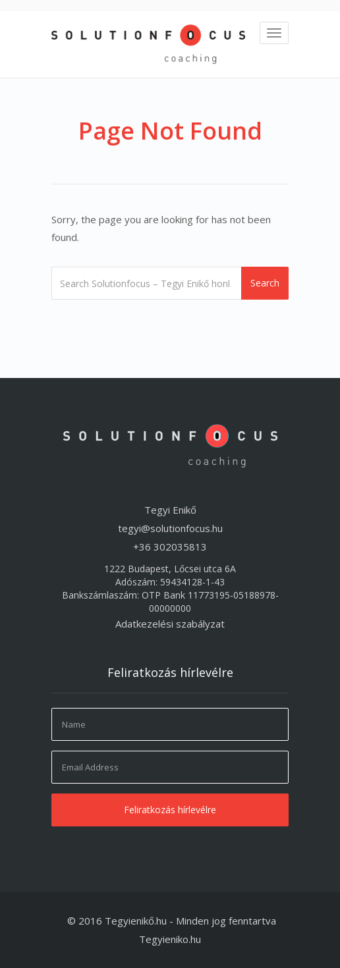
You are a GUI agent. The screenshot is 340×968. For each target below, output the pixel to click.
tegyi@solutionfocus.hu (170, 528)
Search (264, 283)
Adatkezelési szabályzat (170, 623)
